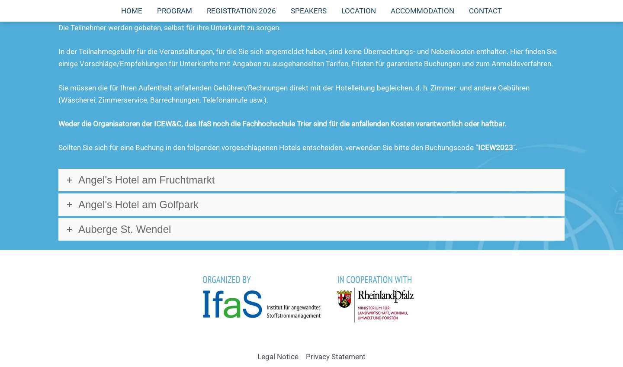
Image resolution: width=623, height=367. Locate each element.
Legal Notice (278, 356)
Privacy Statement (336, 356)
